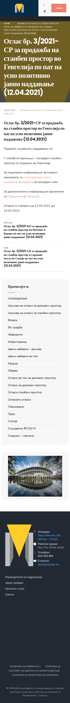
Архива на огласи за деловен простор (34, 306)
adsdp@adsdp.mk (48, 564)
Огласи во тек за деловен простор (32, 378)
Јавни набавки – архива (24, 349)
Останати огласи (19, 400)
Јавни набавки (14, 582)
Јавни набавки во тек (23, 356)
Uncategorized (17, 298)
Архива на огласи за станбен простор (38, 23)
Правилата (15, 196)
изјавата (27, 182)
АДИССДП (8, 113)
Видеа (12, 320)
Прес (11, 414)
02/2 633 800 (45, 555)
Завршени (15, 335)
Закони (9, 594)
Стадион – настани (21, 436)
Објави (13, 371)
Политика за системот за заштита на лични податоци (34, 668)
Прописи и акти (14, 588)
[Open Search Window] (45, 11)
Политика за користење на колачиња (35, 675)
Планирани (16, 407)
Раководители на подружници (23, 577)
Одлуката (32, 196)
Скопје (12, 421)
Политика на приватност (25, 666)
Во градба (15, 327)
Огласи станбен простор (25, 392)
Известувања (17, 342)
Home (7, 23)
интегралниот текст (37, 177)
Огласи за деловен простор (27, 385)
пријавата (11, 182)
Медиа (13, 364)
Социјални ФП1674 (22, 428)
